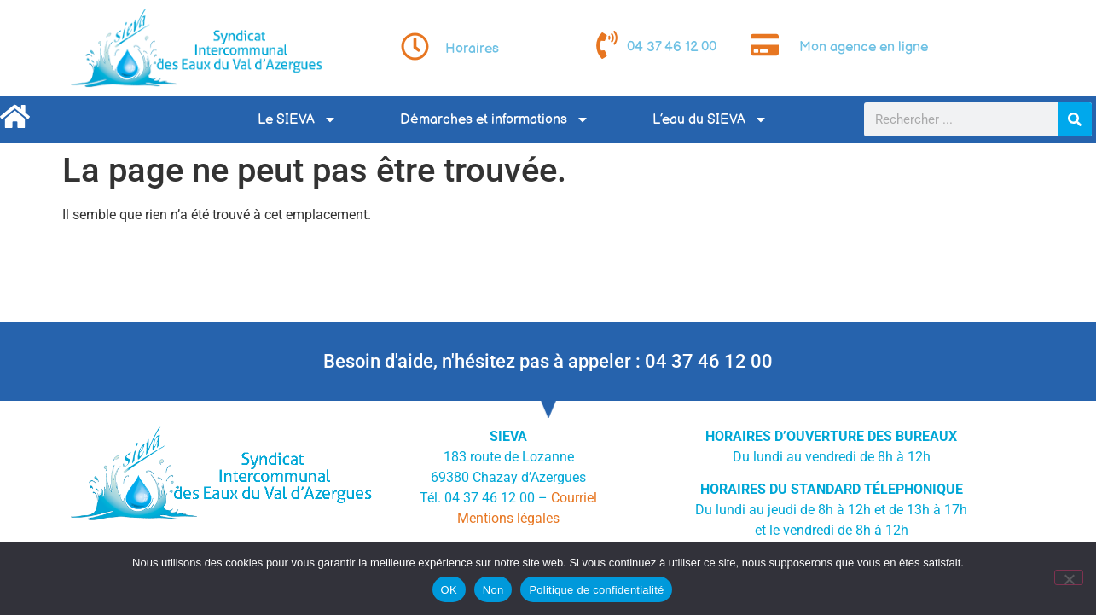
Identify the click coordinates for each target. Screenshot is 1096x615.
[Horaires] (415, 46)
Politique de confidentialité (596, 589)
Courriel (574, 498)
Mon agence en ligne (863, 47)
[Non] (1068, 577)
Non (493, 589)
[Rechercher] (1075, 119)
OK (449, 589)
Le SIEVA (297, 119)
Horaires (472, 49)
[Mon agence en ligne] (765, 45)
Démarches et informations (494, 119)
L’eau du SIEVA (710, 119)
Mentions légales (508, 518)
